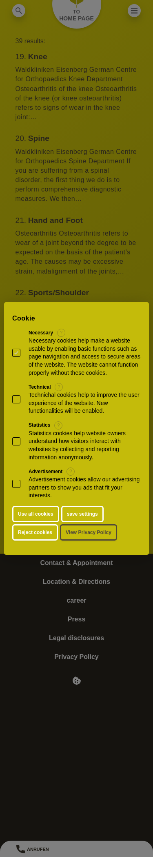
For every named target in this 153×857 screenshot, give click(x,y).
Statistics (39, 425)
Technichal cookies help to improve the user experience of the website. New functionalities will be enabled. (84, 403)
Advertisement (45, 471)
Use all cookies (35, 514)
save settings (82, 514)
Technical (40, 387)
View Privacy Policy (88, 532)
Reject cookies (35, 532)
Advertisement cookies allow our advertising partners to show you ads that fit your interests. (84, 487)
